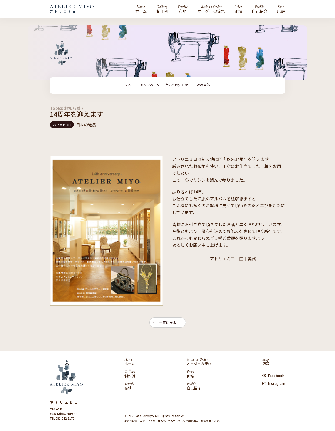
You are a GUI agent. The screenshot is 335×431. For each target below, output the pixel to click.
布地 (183, 9)
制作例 (162, 9)
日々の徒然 (202, 85)
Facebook (276, 375)
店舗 (281, 9)
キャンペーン (150, 85)
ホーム (141, 9)
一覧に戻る (167, 322)
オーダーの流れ (211, 9)
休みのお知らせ (176, 85)
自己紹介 (260, 9)
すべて (130, 85)
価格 (238, 9)
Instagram (276, 383)
